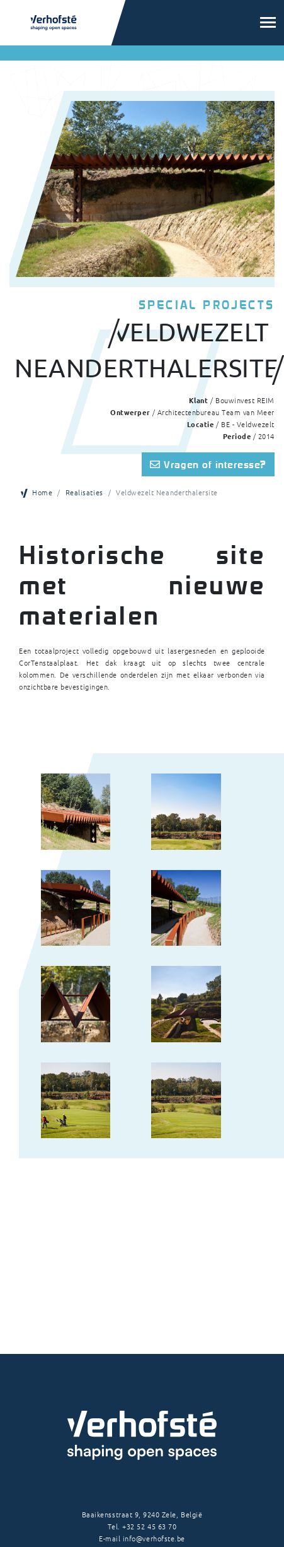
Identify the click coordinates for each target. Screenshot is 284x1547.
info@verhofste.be (154, 1538)
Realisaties (84, 492)
